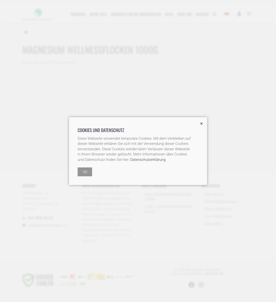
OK (85, 171)
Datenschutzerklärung (148, 159)
